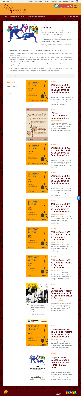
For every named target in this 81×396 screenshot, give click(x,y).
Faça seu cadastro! (73, 16)
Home (6, 16)
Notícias (9, 90)
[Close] (74, 24)
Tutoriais (9, 93)
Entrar (64, 16)
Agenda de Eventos (12, 86)
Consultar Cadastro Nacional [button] (17, 16)
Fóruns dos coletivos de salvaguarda (36, 16)
